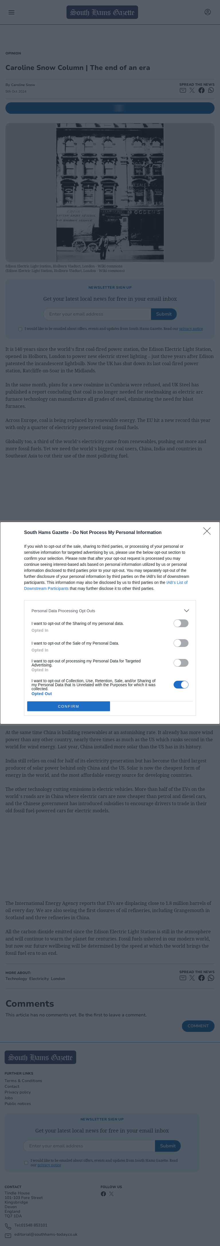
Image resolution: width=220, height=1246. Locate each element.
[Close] (208, 532)
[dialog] (110, 623)
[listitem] (110, 611)
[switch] (181, 623)
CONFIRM (68, 706)
